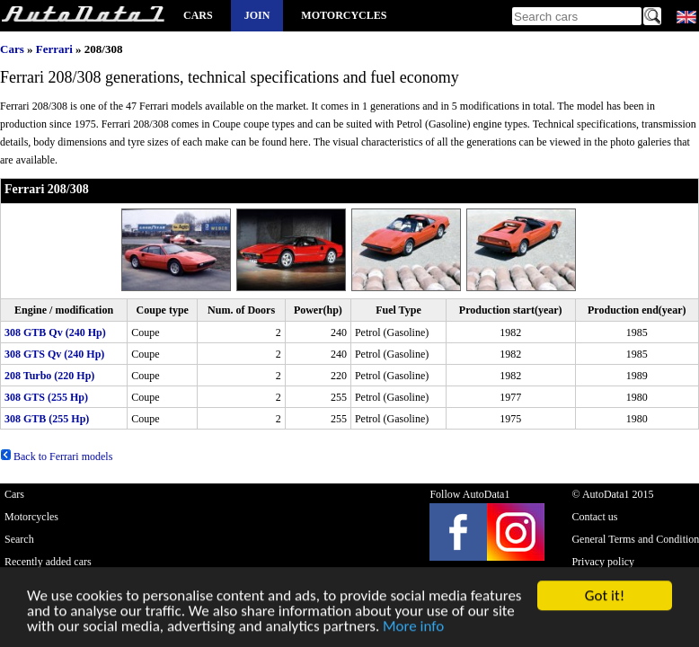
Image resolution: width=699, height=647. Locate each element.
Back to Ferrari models (56, 456)
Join (257, 15)
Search (19, 539)
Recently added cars (48, 561)
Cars (198, 15)
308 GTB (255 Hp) (46, 418)
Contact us (594, 516)
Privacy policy (602, 561)
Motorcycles (343, 15)
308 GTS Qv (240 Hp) (54, 354)
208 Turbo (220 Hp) (49, 375)
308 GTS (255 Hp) (46, 397)
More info (413, 627)
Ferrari (54, 49)
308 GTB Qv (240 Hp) (55, 332)
